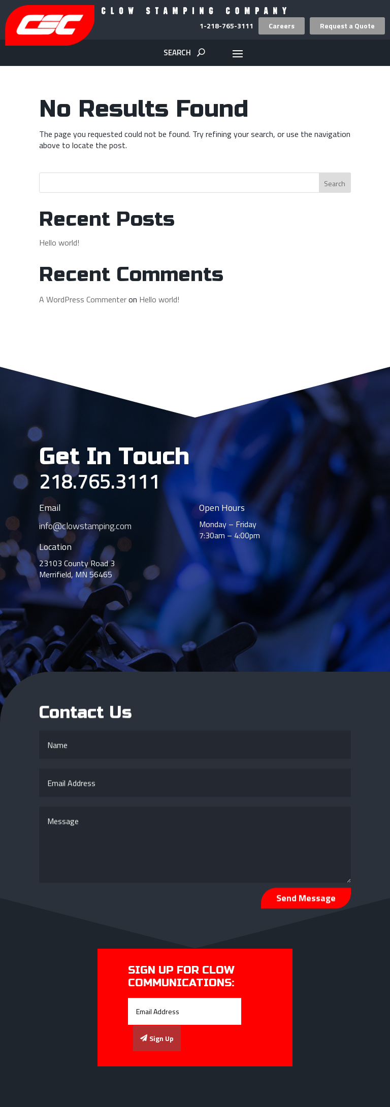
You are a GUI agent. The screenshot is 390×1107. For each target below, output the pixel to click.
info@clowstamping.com (85, 526)
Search (334, 183)
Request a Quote (347, 25)
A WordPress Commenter (82, 299)
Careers (282, 25)
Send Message (306, 901)
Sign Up (161, 1038)
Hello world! (59, 242)
